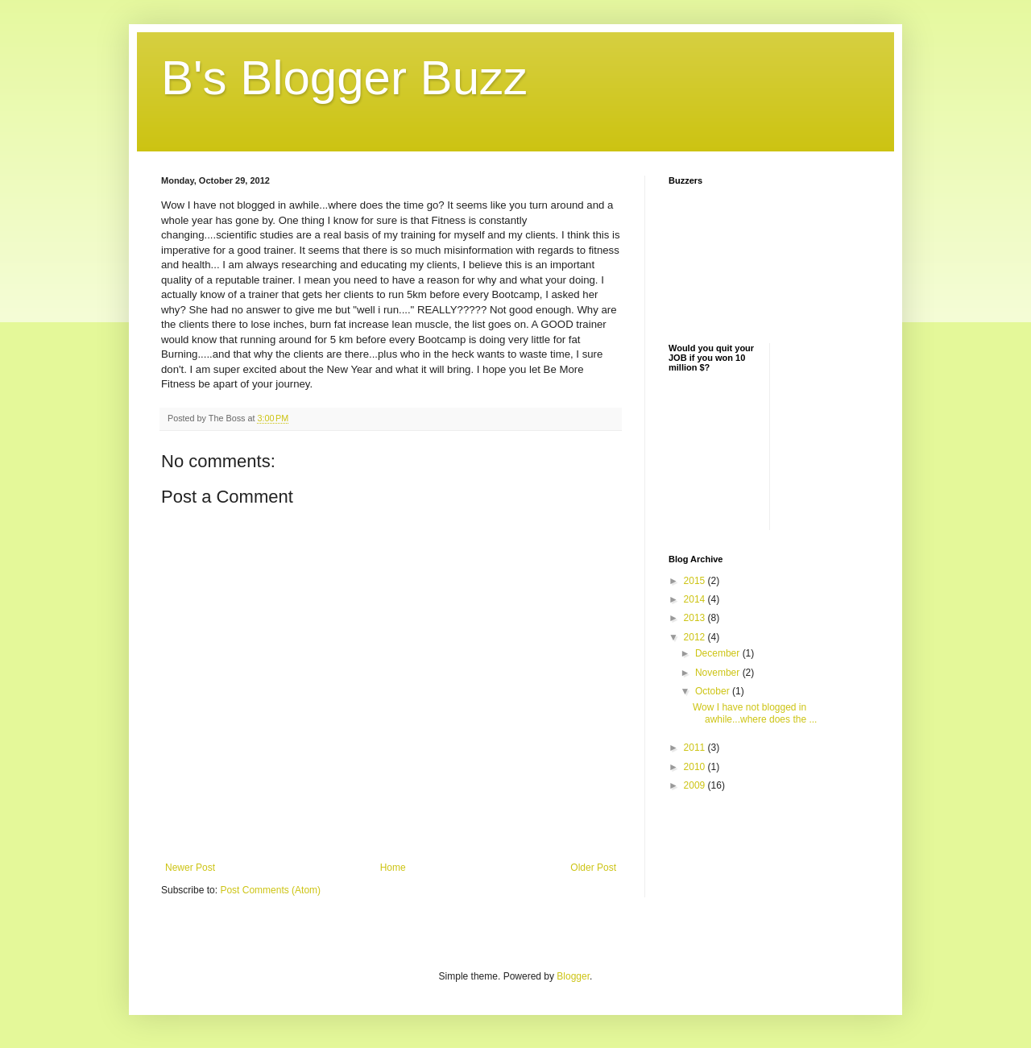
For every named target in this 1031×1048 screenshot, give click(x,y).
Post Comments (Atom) (270, 890)
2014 (696, 599)
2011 (696, 747)
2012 (696, 637)
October (713, 691)
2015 (696, 580)
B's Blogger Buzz (344, 78)
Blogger (573, 976)
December (719, 653)
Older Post (593, 867)
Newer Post (190, 867)
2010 (696, 767)
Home (393, 867)
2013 (696, 617)
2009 (696, 785)
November (719, 672)
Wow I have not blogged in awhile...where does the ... (755, 713)
